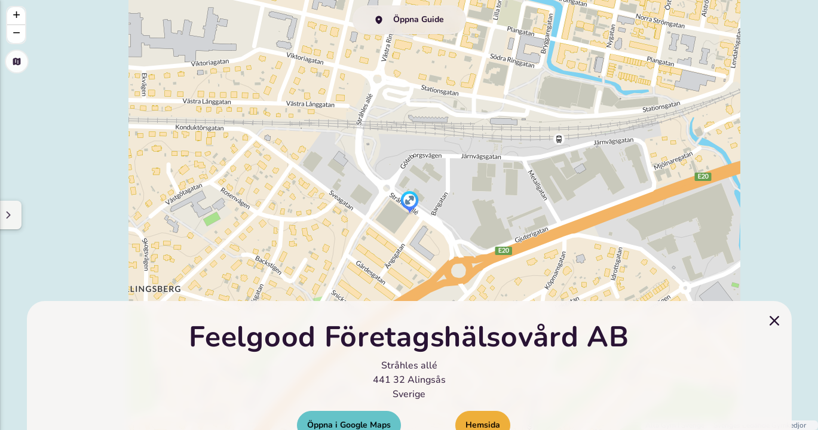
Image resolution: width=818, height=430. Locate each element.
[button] (409, 203)
